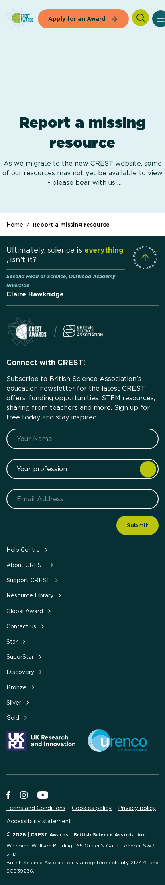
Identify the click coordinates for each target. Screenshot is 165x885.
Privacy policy (137, 808)
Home (14, 224)
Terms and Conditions (35, 808)
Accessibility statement (38, 821)
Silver (18, 702)
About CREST (30, 564)
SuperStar (24, 656)
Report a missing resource (71, 224)
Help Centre (27, 549)
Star (16, 641)
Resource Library (34, 595)
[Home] (19, 18)
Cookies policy (92, 808)
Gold (17, 717)
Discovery (25, 671)
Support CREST (33, 580)
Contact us (26, 626)
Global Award (29, 611)
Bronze (21, 687)
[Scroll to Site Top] (145, 257)
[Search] (140, 17)
